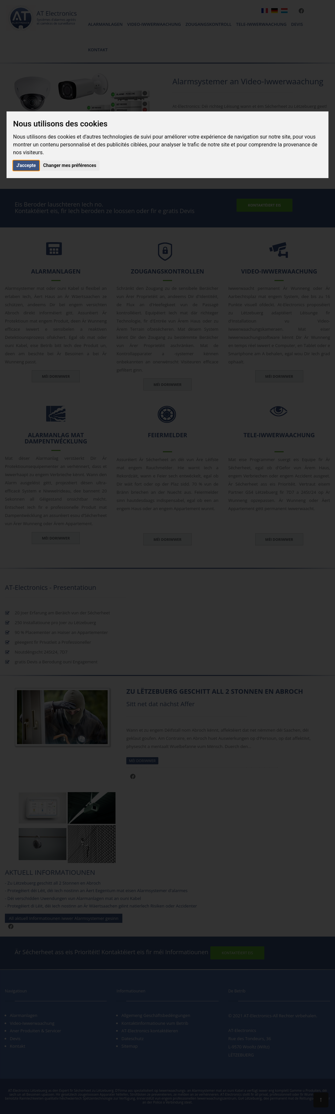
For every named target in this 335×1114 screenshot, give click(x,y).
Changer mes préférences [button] (69, 165)
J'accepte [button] (26, 165)
